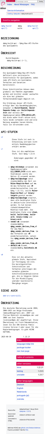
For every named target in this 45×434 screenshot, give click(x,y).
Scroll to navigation (11, 20)
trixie (19, 367)
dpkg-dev (17, 14)
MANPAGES (11, 1)
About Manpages (21, 4)
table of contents (25, 357)
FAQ (33, 4)
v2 (2, 137)
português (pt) (23, 395)
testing (10, 14)
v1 (2, 149)
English (20, 388)
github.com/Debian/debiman (30, 428)
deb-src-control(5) (12, 296)
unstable (20, 375)
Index (9, 4)
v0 (2, 255)
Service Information (15, 10)
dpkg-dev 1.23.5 (25, 411)
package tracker (24, 347)
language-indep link (25, 344)
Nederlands (22, 392)
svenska (20, 399)
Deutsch (20, 384)
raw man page (23, 351)
